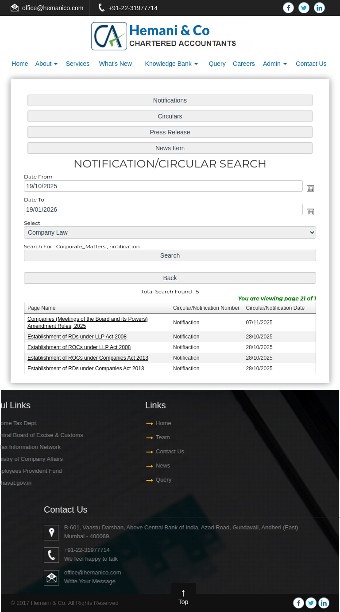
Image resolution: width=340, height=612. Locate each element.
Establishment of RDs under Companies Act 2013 (87, 366)
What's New (115, 63)
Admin (275, 63)
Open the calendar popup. (308, 189)
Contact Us (311, 63)
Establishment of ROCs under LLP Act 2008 (80, 345)
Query (217, 63)
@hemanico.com (60, 7)
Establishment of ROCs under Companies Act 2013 (89, 356)
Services (78, 63)
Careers (244, 63)
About (46, 63)
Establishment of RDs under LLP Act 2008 (79, 335)
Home (20, 63)
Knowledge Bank (171, 63)
